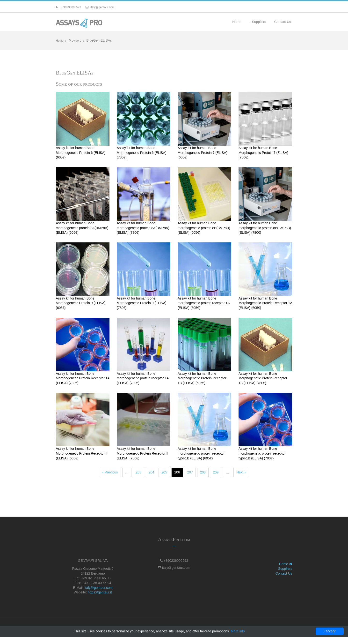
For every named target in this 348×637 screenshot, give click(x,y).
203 (138, 472)
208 (203, 472)
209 (215, 472)
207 (190, 472)
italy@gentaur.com (99, 588)
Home (236, 22)
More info (238, 631)
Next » (241, 472)
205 (164, 472)
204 (151, 472)
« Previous (110, 472)
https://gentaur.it (100, 592)
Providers (75, 40)
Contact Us (282, 22)
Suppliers (259, 22)
